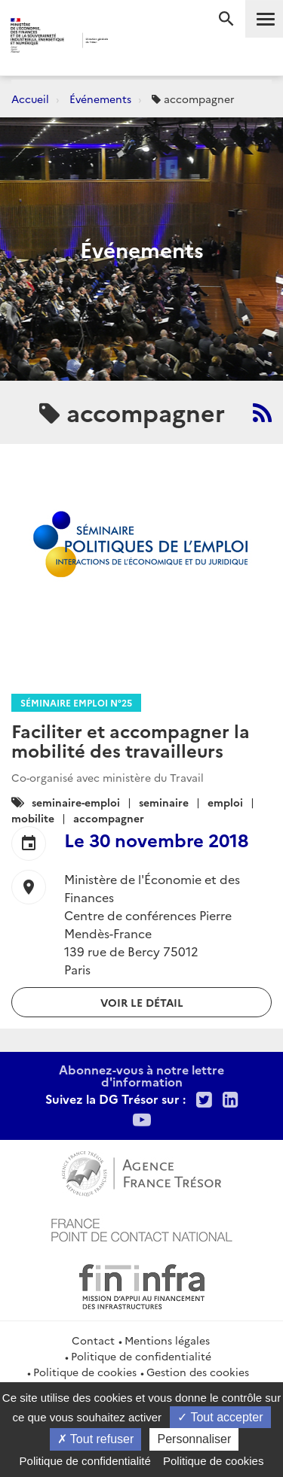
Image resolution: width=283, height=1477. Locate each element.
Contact (93, 1340)
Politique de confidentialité (141, 1355)
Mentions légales (167, 1340)
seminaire (164, 802)
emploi (225, 802)
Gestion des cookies (197, 1371)
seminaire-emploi (76, 802)
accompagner (108, 817)
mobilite (32, 817)
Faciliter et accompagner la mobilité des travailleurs (130, 740)
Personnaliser (194, 1439)
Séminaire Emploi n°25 (76, 702)
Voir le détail (141, 1002)
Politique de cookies (85, 1371)
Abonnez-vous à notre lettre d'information (141, 1075)
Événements (100, 98)
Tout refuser (95, 1439)
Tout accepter (220, 1417)
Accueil (30, 98)
